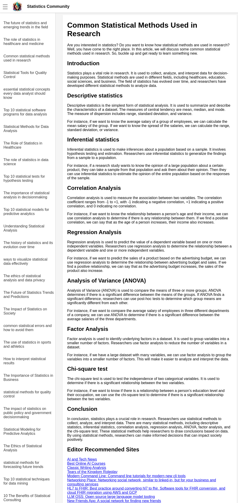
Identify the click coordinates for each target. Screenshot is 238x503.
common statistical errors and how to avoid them (27, 328)
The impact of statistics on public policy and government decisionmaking (27, 413)
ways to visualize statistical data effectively (25, 261)
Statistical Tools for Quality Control (25, 75)
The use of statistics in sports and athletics (27, 344)
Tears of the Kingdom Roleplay (92, 472)
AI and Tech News (82, 459)
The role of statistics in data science (25, 162)
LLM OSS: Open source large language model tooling (111, 497)
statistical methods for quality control (27, 394)
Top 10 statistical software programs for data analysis (25, 112)
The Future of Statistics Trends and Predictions (28, 295)
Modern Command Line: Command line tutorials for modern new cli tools (126, 476)
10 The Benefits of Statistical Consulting (26, 498)
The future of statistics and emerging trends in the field (25, 25)
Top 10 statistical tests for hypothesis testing (24, 178)
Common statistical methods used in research (26, 58)
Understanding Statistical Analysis (23, 228)
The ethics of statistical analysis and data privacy (24, 278)
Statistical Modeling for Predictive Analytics (22, 431)
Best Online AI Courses (86, 463)
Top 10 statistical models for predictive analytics (26, 212)
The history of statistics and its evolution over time (28, 245)
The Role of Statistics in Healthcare (22, 145)
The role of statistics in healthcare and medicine (23, 42)
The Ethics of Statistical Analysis (22, 448)
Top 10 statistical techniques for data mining (26, 481)
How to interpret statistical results (24, 361)
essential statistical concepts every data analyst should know (26, 93)
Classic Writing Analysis (86, 468)
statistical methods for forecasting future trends (23, 465)
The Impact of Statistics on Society (25, 311)
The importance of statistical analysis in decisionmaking (26, 195)
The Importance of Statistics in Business (28, 378)
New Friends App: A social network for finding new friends (114, 501)
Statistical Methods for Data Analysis (26, 129)
